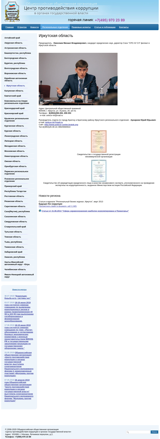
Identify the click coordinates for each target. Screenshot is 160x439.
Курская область (12, 131)
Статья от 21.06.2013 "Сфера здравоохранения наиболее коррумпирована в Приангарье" (85, 211)
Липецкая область (13, 141)
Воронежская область (15, 73)
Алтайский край (12, 38)
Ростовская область (14, 196)
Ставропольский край (15, 227)
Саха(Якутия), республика (17, 211)
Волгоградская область (16, 68)
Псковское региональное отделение (16, 180)
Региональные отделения (55, 27)
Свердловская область (15, 221)
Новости (34, 27)
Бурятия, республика (14, 63)
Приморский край (13, 186)
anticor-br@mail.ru (54, 122)
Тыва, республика (13, 242)
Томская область (12, 237)
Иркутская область (15, 86)
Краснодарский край (14, 108)
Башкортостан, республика (17, 53)
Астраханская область (15, 48)
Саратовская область (14, 206)
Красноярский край (13, 113)
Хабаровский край (13, 252)
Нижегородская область (16, 156)
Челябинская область (15, 269)
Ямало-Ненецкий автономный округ (19, 275)
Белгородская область (15, 58)
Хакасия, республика (14, 257)
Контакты (124, 27)
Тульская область (13, 232)
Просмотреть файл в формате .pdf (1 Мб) (58, 206)
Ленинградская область (16, 136)
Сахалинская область (15, 216)
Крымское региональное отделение (16, 119)
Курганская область (14, 126)
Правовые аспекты (81, 27)
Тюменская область (14, 247)
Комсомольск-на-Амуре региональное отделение (16, 102)
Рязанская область (13, 201)
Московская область (14, 151)
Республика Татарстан (15, 191)
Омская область (12, 161)
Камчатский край (12, 96)
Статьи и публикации (104, 27)
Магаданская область (15, 146)
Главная (10, 27)
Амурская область (13, 43)
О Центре (22, 27)
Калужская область (13, 91)
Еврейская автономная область (15, 79)
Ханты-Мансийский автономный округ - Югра (17, 263)
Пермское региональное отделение (16, 172)
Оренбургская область (15, 166)
